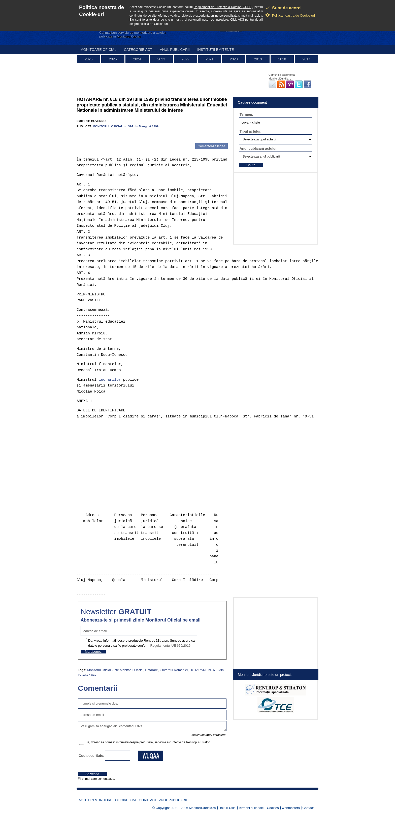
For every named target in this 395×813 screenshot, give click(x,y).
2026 (88, 59)
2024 (137, 59)
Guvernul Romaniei (174, 670)
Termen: (246, 114)
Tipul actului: (250, 131)
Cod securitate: (91, 756)
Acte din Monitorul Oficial (103, 800)
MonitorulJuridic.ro (202, 808)
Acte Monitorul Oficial (127, 670)
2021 (209, 59)
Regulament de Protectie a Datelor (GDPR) (223, 7)
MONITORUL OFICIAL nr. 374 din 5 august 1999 (125, 126)
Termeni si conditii (251, 808)
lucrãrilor (110, 380)
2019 (258, 59)
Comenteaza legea (211, 146)
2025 (113, 59)
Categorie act (138, 50)
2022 (185, 59)
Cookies (273, 808)
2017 (306, 59)
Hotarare (151, 670)
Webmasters (290, 808)
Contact (308, 808)
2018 (282, 59)
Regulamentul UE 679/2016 (170, 645)
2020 (234, 59)
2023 (161, 59)
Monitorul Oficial (99, 670)
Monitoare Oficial (98, 50)
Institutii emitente (215, 50)
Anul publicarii (175, 50)
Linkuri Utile (227, 808)
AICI (241, 19)
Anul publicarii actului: (259, 148)
